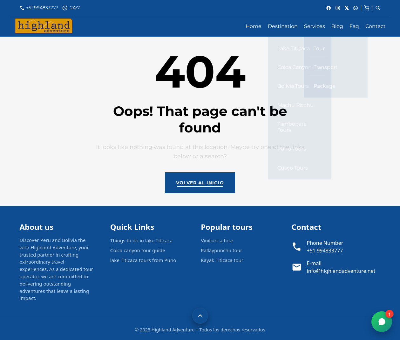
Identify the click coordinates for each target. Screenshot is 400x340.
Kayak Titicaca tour (222, 260)
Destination (283, 26)
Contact (375, 26)
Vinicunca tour (217, 240)
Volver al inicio (200, 182)
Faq (354, 26)
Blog (337, 26)
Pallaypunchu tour (221, 250)
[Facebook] (328, 8)
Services (314, 26)
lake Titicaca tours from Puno (143, 260)
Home (253, 26)
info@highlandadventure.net (341, 270)
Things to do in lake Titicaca (141, 240)
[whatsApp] (355, 8)
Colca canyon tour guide (137, 250)
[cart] (366, 7)
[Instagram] (337, 8)
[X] (346, 8)
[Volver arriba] (200, 316)
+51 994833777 (42, 7)
